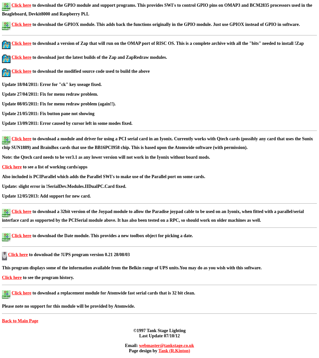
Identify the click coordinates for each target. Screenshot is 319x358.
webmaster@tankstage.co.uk (166, 345)
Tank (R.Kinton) (174, 350)
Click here (21, 5)
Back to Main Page (20, 320)
